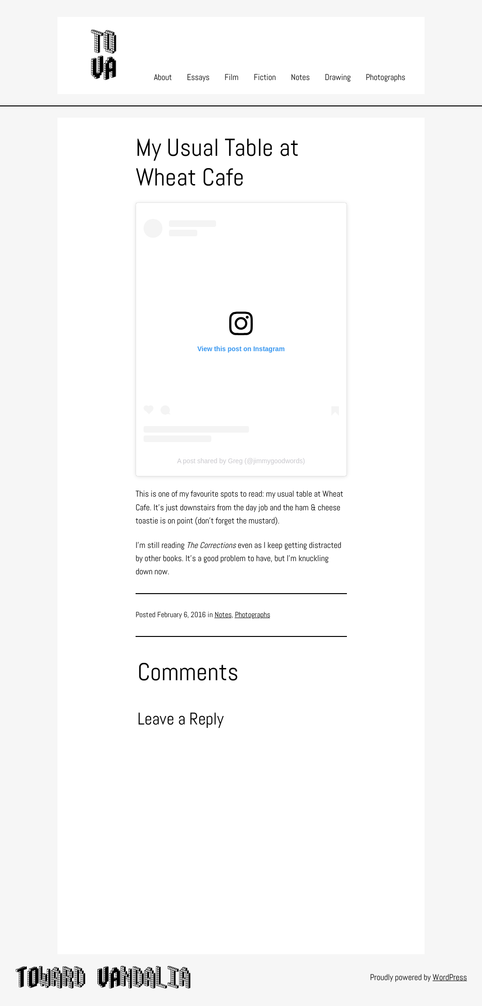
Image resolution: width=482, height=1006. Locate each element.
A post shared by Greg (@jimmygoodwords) (241, 461)
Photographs (252, 615)
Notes (223, 615)
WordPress (450, 977)
